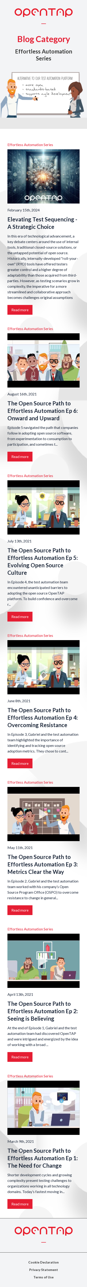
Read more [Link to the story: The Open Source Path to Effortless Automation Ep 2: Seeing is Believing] (20, 1057)
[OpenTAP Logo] (44, 12)
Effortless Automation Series (30, 144)
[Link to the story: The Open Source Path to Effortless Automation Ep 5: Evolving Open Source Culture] (43, 507)
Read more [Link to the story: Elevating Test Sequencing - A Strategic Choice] (20, 310)
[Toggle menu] (43, 23)
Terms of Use (43, 1277)
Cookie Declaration (43, 1262)
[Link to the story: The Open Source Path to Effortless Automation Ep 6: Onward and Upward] (43, 361)
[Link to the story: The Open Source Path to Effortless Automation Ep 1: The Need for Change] (43, 1108)
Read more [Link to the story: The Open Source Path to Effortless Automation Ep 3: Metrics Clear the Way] (20, 910)
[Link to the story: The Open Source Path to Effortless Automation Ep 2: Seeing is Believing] (43, 961)
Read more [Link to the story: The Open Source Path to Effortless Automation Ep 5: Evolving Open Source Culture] (20, 616)
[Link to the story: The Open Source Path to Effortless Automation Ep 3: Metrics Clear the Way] (43, 814)
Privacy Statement (43, 1270)
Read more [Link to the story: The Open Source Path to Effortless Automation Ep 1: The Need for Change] (20, 1204)
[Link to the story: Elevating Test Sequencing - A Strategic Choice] (43, 176)
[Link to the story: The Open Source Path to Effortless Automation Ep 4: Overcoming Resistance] (43, 667)
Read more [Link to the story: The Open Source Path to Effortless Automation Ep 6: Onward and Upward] (20, 457)
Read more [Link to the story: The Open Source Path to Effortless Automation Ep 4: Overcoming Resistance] (20, 763)
